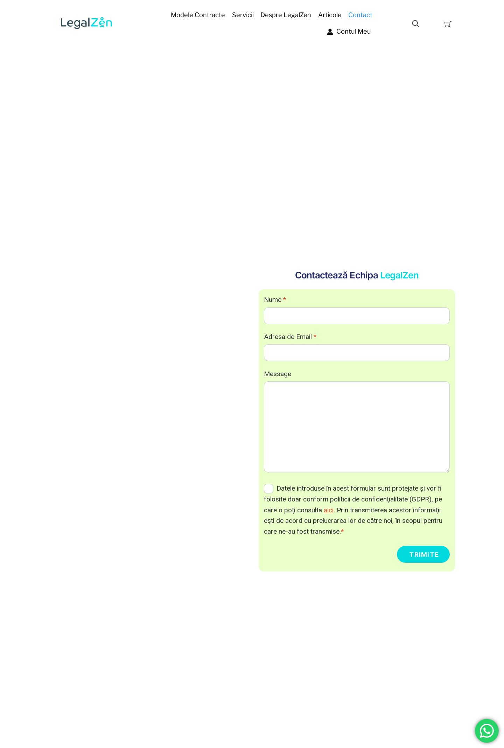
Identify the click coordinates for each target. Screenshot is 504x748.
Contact (360, 15)
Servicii (243, 15)
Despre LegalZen (285, 15)
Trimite (424, 554)
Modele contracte (198, 15)
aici (329, 510)
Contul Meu (349, 31)
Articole (330, 15)
